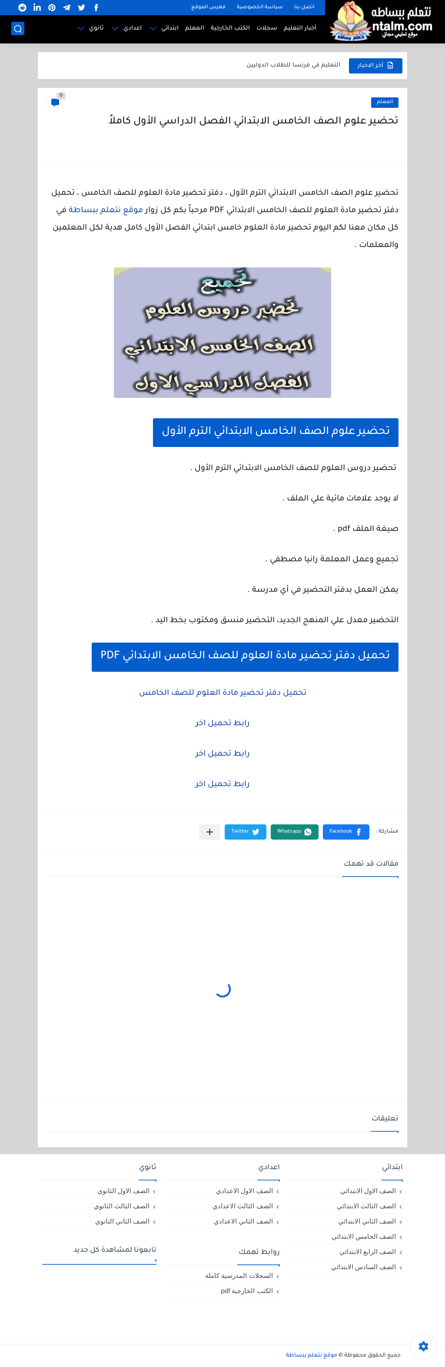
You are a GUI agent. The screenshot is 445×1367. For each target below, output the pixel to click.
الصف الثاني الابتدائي (367, 1221)
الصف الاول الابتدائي (368, 1190)
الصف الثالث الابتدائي (366, 1206)
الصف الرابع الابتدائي (367, 1251)
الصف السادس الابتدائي (363, 1266)
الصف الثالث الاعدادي (242, 1206)
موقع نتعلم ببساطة (106, 211)
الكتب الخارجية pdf (246, 1290)
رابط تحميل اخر (223, 724)
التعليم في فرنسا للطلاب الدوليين (293, 65)
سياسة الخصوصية (260, 7)
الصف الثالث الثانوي (121, 1206)
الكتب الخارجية (230, 28)
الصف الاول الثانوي (123, 1190)
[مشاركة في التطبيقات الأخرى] (209, 832)
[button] (346, 832)
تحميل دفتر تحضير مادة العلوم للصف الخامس (222, 693)
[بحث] (17, 29)
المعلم (194, 28)
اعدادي (132, 28)
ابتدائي (170, 28)
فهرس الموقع (208, 7)
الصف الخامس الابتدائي (364, 1236)
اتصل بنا (304, 7)
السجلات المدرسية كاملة (238, 1275)
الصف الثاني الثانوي (122, 1221)
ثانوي (96, 28)
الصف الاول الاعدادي (244, 1190)
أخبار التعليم (300, 28)
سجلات (266, 28)
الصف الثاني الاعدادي (243, 1221)
